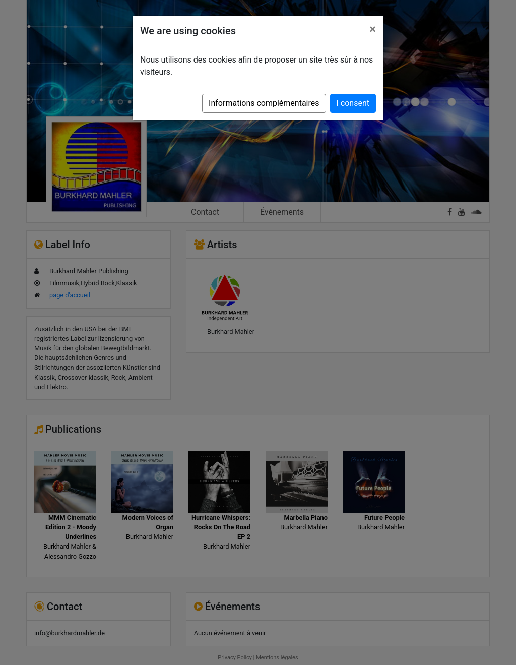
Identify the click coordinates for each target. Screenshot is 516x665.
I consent (353, 103)
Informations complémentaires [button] (264, 103)
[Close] (372, 29)
